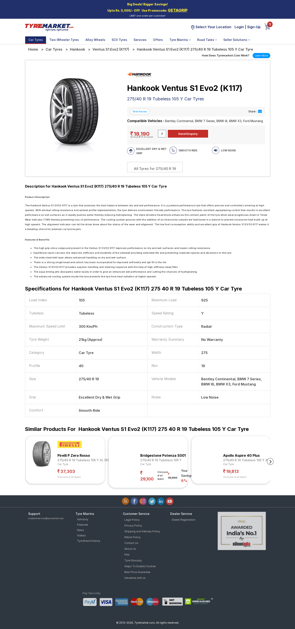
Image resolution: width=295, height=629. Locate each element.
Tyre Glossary (133, 560)
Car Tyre (62, 464)
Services (140, 40)
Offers (158, 40)
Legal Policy (132, 519)
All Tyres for (155, 168)
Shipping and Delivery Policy (142, 531)
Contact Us (131, 543)
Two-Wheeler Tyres (64, 40)
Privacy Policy (133, 525)
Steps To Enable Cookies (140, 566)
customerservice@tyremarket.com (46, 518)
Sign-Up (254, 27)
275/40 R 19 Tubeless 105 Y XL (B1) (83, 460)
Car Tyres (35, 40)
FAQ (127, 554)
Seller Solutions (236, 40)
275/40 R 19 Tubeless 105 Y (161, 460)
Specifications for (133, 289)
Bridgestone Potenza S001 (163, 455)
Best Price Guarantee (137, 572)
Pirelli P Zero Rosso (73, 455)
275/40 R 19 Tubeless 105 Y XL (246, 460)
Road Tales (207, 40)
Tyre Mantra (180, 40)
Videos (81, 535)
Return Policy (132, 537)
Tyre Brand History (88, 540)
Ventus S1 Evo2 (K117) (111, 49)
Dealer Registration (183, 519)
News (80, 530)
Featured (82, 524)
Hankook (77, 49)
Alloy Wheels (95, 40)
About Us (130, 548)
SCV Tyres (119, 40)
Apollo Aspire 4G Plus (241, 455)
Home (33, 49)
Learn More (261, 55)
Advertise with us (135, 577)
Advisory (82, 519)
